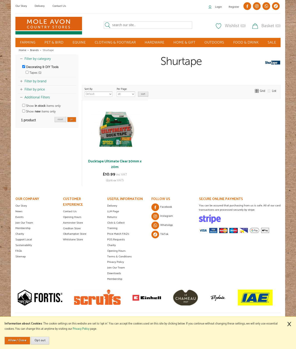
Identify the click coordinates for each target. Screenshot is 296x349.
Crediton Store (72, 228)
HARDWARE (154, 42)
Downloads (114, 273)
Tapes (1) (33, 73)
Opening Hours (72, 217)
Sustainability (23, 245)
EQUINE (79, 42)
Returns (112, 217)
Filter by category (37, 59)
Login (218, 7)
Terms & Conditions (119, 256)
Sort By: (98, 92)
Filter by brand (35, 81)
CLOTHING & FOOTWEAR (115, 42)
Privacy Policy (115, 262)
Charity (19, 234)
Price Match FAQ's (118, 234)
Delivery (40, 6)
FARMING (27, 42)
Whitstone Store (73, 239)
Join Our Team (24, 222)
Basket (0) (271, 26)
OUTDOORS (214, 42)
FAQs (18, 251)
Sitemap (20, 256)
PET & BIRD (53, 42)
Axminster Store (73, 222)
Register (234, 7)
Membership (22, 228)
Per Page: (126, 92)
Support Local (23, 239)
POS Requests (116, 239)
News (18, 211)
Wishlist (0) (235, 26)
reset (60, 119)
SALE (272, 42)
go (71, 119)
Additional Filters (37, 97)
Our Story (21, 6)
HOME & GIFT (184, 42)
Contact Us (59, 6)
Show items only (41, 106)
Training (112, 228)
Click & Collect (116, 222)
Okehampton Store (74, 234)
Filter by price (34, 89)
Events (19, 217)
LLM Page (113, 211)
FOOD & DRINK (246, 42)
